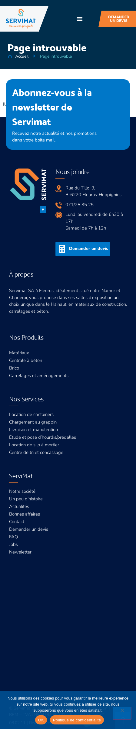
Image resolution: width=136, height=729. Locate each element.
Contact (16, 522)
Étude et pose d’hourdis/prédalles (42, 437)
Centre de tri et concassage (36, 452)
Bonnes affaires (24, 514)
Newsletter (20, 552)
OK (41, 720)
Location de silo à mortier (34, 445)
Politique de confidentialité (77, 720)
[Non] (122, 713)
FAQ (13, 537)
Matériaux (19, 353)
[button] (79, 18)
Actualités (19, 506)
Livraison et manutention (33, 430)
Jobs (13, 544)
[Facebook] (43, 209)
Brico (14, 368)
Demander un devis (28, 529)
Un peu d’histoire (26, 499)
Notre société (22, 491)
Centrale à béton (25, 360)
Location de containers (31, 414)
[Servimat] (21, 19)
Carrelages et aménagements (38, 376)
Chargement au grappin (33, 422)
